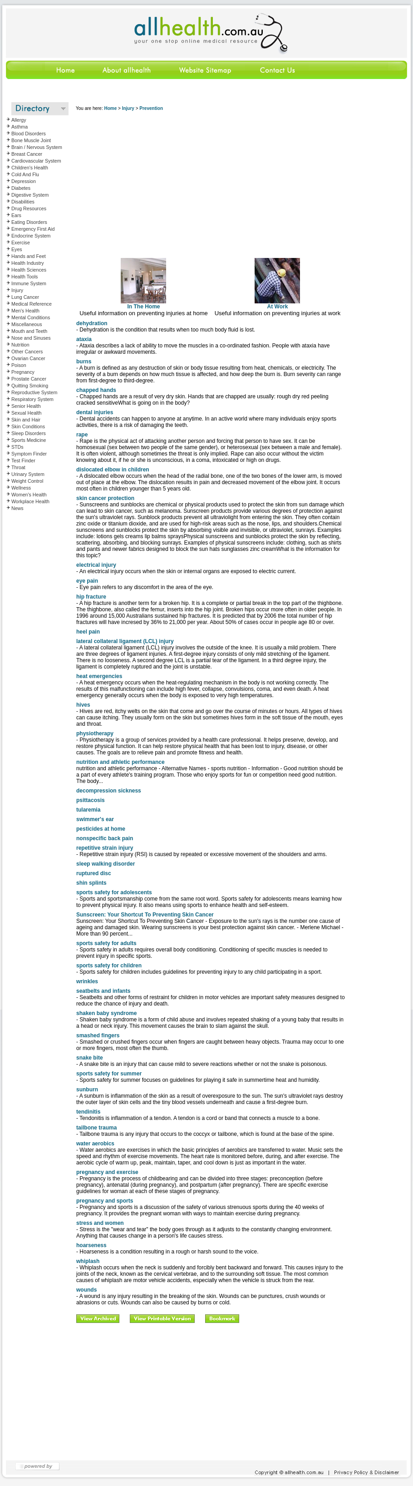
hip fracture (91, 597)
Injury (17, 290)
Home (110, 108)
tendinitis (88, 1112)
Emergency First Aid (32, 229)
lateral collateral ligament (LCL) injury (125, 641)
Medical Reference (31, 304)
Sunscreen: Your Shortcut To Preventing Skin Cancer (145, 914)
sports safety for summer (109, 1073)
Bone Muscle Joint (31, 140)
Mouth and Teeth (29, 331)
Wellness (21, 487)
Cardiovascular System (36, 160)
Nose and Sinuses (31, 338)
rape (82, 434)
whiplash (87, 1261)
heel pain (88, 632)
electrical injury (96, 565)
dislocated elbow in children (112, 469)
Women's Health (29, 494)
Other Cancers (27, 351)
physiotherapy (94, 733)
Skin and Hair (25, 419)
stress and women (100, 1223)
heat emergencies (99, 676)
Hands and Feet (28, 256)
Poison (18, 365)
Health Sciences (28, 269)
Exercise (20, 242)
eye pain (87, 581)
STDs (17, 447)
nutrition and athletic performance (120, 762)
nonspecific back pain (104, 838)
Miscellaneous (26, 324)
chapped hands (96, 390)
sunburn (87, 1089)
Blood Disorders (28, 133)
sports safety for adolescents (114, 892)
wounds (86, 1290)
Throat (18, 467)
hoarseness (91, 1245)
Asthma (19, 126)
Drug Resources (28, 208)
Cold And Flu (25, 174)
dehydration (92, 323)
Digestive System (30, 195)
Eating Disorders (29, 222)
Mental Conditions (30, 317)
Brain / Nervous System (36, 147)
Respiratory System (32, 399)
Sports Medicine (28, 440)
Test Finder (23, 460)
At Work (277, 304)
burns (83, 361)
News (17, 508)
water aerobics (95, 1143)
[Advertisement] (182, 181)
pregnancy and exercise (107, 1172)
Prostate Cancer (28, 378)
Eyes (16, 249)
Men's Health (25, 310)
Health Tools (24, 276)
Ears (16, 215)
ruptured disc (93, 873)
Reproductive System (34, 392)
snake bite (89, 1058)
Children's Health (29, 167)
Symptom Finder (29, 453)
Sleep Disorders (28, 433)
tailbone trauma (96, 1127)
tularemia (88, 810)
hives (83, 705)
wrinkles (87, 981)
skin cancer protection (105, 498)
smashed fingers (97, 1035)
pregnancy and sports (104, 1201)
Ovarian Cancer (28, 358)
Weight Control (27, 481)
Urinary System (27, 474)
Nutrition (20, 344)
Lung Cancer (25, 297)
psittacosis (90, 800)
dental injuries (94, 412)
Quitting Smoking (29, 385)
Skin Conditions (28, 426)
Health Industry (27, 263)
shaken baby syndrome (106, 1013)
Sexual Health (26, 413)
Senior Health (26, 406)
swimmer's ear (95, 819)
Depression (23, 181)
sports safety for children (109, 965)
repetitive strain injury (104, 848)
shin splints (91, 883)
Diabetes (20, 188)
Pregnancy (22, 372)
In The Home (143, 304)
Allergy (18, 120)
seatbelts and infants (103, 991)
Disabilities (22, 201)
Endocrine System (30, 235)
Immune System (28, 283)
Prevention (151, 108)
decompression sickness (108, 791)
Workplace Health (30, 501)
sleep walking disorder (105, 864)
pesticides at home (100, 829)
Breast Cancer (26, 154)
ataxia (84, 339)
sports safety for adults (106, 943)
